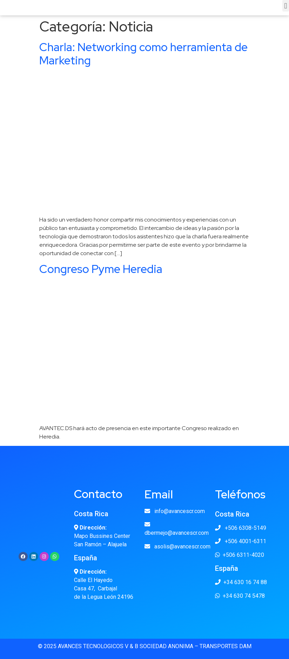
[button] (285, 6)
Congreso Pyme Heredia (100, 268)
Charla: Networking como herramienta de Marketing (143, 54)
